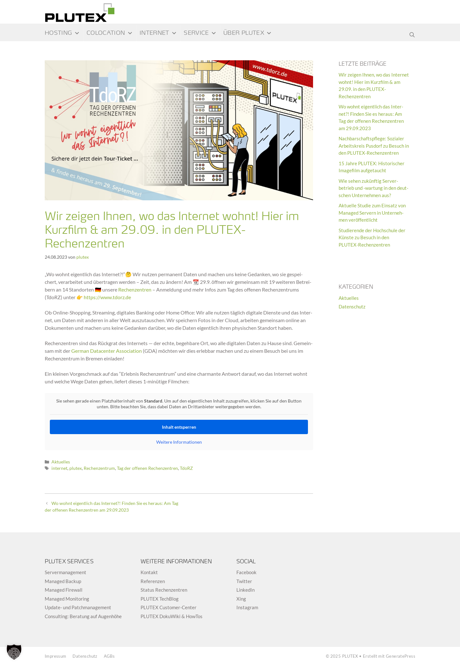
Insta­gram (247, 607)
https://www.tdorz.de (107, 297)
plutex (75, 468)
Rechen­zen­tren (134, 289)
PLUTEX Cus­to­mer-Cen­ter (168, 607)
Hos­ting (62, 33)
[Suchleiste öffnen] (412, 33)
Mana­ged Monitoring (67, 599)
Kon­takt (149, 572)
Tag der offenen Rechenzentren (147, 468)
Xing (241, 599)
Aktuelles (60, 461)
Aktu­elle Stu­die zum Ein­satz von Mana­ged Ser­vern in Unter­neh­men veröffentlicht (372, 213)
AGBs (109, 656)
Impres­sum (55, 656)
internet (59, 468)
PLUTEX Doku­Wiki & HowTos (172, 616)
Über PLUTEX (247, 33)
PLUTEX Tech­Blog (160, 599)
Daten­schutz (85, 656)
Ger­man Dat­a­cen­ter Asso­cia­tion (106, 351)
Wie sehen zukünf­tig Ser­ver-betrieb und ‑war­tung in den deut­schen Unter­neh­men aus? (373, 188)
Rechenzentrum (99, 468)
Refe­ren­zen (153, 581)
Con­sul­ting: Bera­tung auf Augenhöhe (83, 616)
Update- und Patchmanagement (78, 607)
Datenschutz (352, 306)
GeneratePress (400, 656)
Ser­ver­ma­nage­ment (65, 572)
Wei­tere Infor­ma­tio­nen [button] (179, 442)
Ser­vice (200, 33)
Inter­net (158, 33)
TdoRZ (186, 468)
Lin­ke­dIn (245, 590)
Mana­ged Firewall (63, 590)
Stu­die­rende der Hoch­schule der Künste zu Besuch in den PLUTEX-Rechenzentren (372, 237)
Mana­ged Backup (63, 581)
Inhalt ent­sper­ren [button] (179, 427)
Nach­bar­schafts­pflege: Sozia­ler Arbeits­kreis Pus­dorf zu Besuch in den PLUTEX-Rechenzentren (374, 146)
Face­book (246, 572)
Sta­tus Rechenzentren (164, 590)
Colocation (110, 33)
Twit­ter (244, 581)
